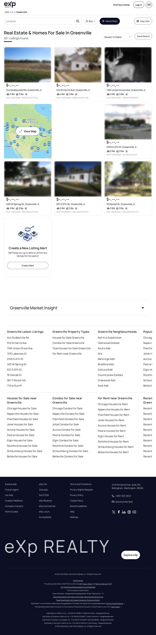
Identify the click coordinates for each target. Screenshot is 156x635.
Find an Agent (11, 490)
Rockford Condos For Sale (67, 445)
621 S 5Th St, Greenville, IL (70, 204)
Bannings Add (106, 359)
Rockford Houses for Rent (113, 441)
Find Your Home (121, 4)
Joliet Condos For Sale (65, 424)
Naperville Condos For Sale (68, 413)
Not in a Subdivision (110, 337)
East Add (103, 385)
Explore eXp (11, 484)
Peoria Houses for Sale (20, 435)
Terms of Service (102, 584)
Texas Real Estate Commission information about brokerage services (78, 597)
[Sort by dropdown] (117, 37)
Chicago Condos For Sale (67, 408)
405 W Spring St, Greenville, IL (22, 204)
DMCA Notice (78, 580)
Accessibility (45, 517)
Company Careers (14, 506)
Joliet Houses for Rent (111, 420)
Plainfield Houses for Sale (22, 419)
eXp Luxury (44, 512)
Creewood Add (106, 380)
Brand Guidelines (78, 506)
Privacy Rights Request (81, 490)
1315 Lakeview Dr (17, 353)
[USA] (7, 12)
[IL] (12, 12)
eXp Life (43, 484)
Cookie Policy (76, 501)
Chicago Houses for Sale (21, 408)
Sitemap (74, 517)
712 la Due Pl (14, 385)
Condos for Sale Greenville (68, 343)
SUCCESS (44, 495)
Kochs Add (104, 348)
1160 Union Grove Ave (20, 348)
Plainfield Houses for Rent (113, 415)
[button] (78, 307)
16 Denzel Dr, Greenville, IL (121, 204)
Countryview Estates (110, 375)
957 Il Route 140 (16, 380)
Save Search (143, 36)
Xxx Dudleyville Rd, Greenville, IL (24, 90)
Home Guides (11, 512)
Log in (138, 4)
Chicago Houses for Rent (113, 404)
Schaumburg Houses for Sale (24, 451)
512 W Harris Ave (17, 343)
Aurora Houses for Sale (21, 429)
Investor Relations (14, 501)
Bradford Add (106, 364)
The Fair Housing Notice (114, 603)
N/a (100, 353)
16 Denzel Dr (14, 375)
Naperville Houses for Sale (23, 413)
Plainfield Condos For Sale (68, 419)
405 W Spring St (16, 364)
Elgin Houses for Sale (19, 440)
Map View (143, 21)
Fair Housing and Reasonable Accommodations (78, 587)
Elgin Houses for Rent (111, 436)
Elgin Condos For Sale (65, 440)
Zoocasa (43, 490)
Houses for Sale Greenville (68, 337)
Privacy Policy (76, 495)
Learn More (115, 607)
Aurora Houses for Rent (112, 425)
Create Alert (28, 265)
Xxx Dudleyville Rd (18, 337)
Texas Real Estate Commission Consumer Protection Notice (78, 600)
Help (72, 512)
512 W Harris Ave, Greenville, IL (73, 90)
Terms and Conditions (80, 484)
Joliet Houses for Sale (20, 424)
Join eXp (9, 495)
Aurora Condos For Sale (66, 429)
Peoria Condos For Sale (66, 435)
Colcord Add (105, 369)
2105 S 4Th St (15, 359)
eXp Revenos (45, 501)
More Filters (109, 21)
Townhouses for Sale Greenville (71, 348)
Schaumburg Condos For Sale (70, 451)
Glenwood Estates (109, 343)
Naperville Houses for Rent (114, 409)
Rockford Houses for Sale (22, 445)
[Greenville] (22, 12)
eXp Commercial (47, 506)
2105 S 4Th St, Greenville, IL (122, 147)
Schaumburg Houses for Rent (115, 447)
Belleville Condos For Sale (67, 456)
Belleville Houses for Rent (113, 452)
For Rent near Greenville (67, 353)
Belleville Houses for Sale (22, 456)
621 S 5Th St (14, 369)
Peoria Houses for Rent (112, 431)
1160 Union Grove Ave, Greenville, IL (126, 90)
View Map (27, 131)
